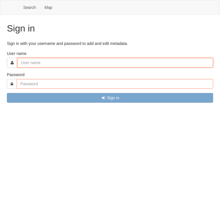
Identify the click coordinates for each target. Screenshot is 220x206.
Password (15, 74)
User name (16, 53)
